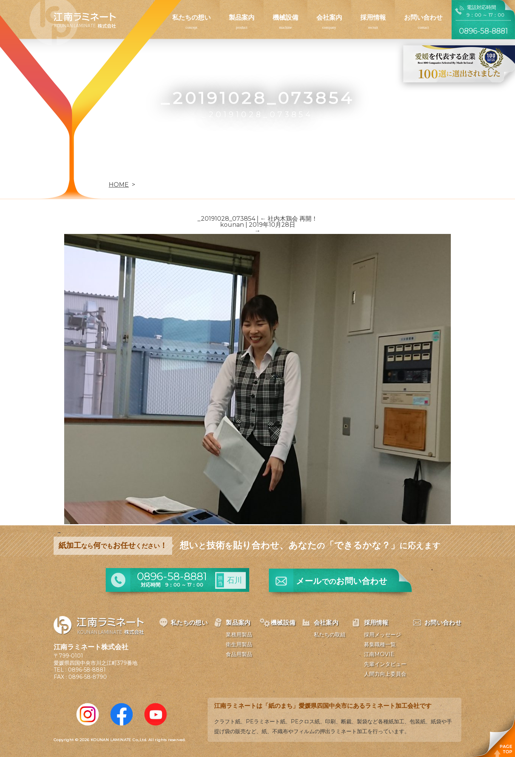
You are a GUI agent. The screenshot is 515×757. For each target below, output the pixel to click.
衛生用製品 (239, 644)
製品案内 (241, 17)
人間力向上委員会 (385, 673)
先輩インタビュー (385, 664)
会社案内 (329, 17)
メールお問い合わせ (341, 581)
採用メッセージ (382, 634)
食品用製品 (239, 654)
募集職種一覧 (380, 644)
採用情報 (373, 17)
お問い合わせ (423, 17)
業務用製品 (239, 634)
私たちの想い (191, 17)
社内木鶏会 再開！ (289, 218)
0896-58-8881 (87, 669)
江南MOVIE (379, 654)
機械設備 (285, 17)
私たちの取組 (329, 634)
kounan (232, 224)
